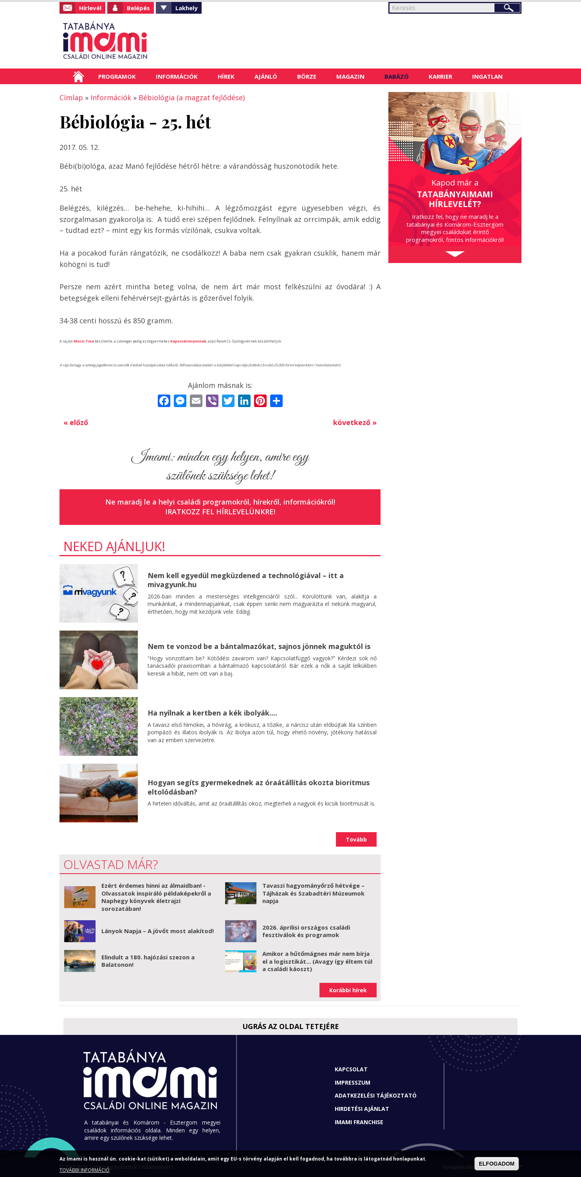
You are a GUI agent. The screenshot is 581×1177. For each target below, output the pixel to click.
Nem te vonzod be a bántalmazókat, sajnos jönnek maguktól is (259, 646)
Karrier (440, 76)
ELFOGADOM (496, 1164)
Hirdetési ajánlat (362, 1108)
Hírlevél (90, 8)
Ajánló (265, 76)
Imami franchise (359, 1122)
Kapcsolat (351, 1069)
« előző (75, 422)
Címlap (78, 76)
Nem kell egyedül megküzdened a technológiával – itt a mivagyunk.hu (246, 580)
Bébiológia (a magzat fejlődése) (192, 97)
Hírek (226, 76)
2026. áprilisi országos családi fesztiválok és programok (306, 931)
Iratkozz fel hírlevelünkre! (220, 511)
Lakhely (186, 8)
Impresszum (352, 1082)
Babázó (396, 76)
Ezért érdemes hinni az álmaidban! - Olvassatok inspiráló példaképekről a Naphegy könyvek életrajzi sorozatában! (156, 896)
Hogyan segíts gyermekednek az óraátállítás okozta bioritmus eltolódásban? (259, 787)
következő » (355, 422)
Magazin (350, 76)
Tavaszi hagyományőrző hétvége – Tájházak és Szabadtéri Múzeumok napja (313, 893)
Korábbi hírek (348, 990)
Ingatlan (487, 76)
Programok (117, 76)
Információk (177, 76)
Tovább (356, 839)
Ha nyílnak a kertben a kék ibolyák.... (212, 712)
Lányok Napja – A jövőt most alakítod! (157, 931)
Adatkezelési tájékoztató (376, 1095)
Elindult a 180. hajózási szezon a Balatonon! (148, 961)
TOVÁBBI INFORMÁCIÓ (85, 1170)
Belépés (138, 8)
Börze (306, 76)
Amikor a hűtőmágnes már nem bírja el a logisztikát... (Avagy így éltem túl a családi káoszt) (317, 961)
